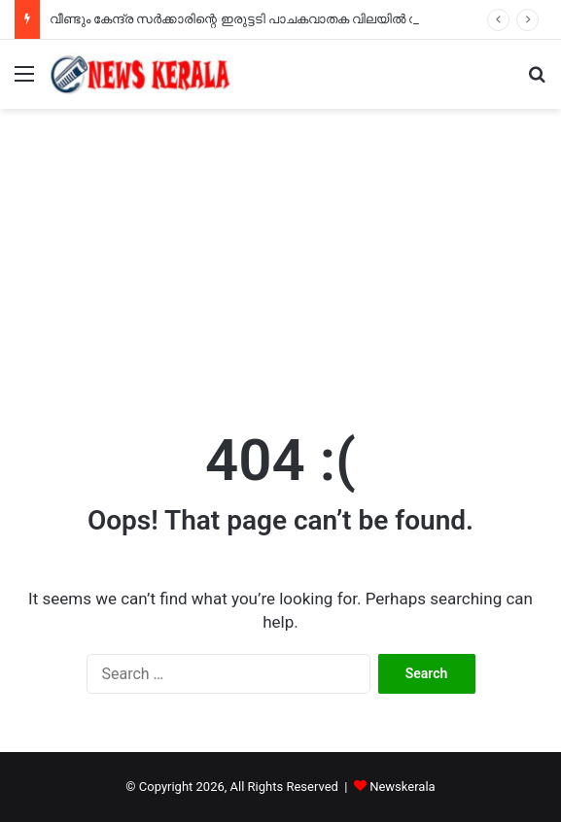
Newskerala (402, 786)
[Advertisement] (280, 255)
